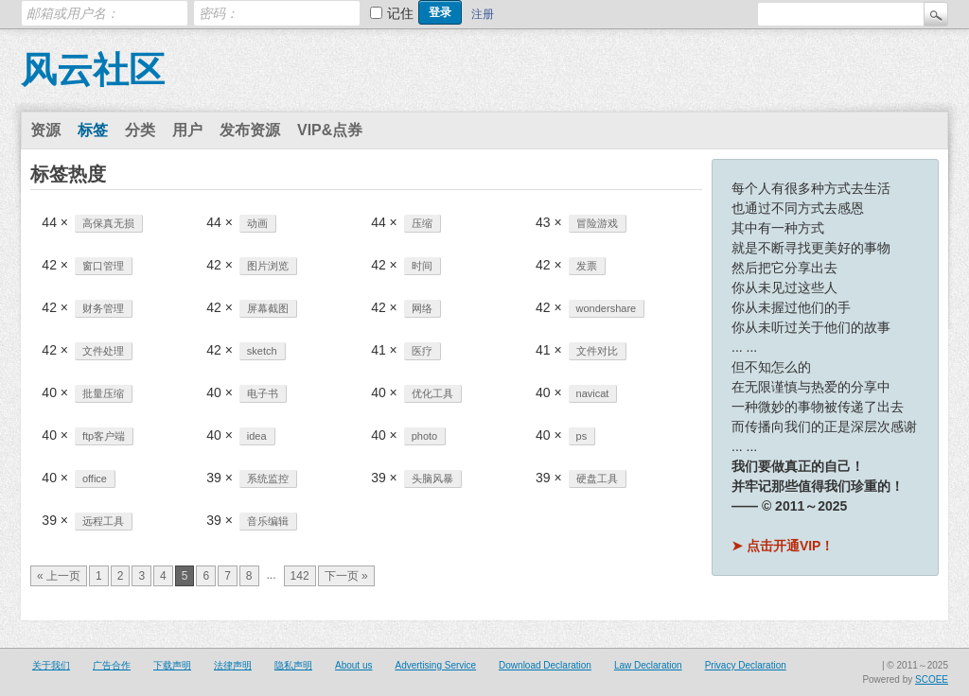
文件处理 (103, 351)
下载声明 (172, 665)
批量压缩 (103, 393)
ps (582, 436)
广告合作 (112, 665)
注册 (482, 14)
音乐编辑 (268, 521)
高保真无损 (108, 223)
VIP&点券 (329, 130)
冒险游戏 (597, 223)
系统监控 (268, 478)
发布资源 (250, 130)
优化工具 (432, 393)
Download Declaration (545, 665)
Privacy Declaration (745, 665)
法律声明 (233, 665)
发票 (586, 265)
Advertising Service (435, 665)
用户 (187, 130)
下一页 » (346, 576)
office (94, 478)
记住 (400, 13)
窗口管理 (103, 265)
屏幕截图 (268, 308)
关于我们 (51, 665)
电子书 (262, 393)
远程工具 (103, 521)
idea (257, 436)
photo (425, 436)
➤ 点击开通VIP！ (782, 545)
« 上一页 (58, 576)
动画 (257, 223)
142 (300, 576)
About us (353, 665)
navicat (592, 393)
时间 (422, 265)
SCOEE (931, 679)
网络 (422, 308)
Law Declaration (648, 665)
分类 (140, 130)
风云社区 (93, 70)
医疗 (422, 351)
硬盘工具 (597, 478)
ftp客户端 (103, 436)
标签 (93, 130)
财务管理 (103, 308)
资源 (45, 130)
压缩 (422, 223)
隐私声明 (293, 665)
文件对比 (597, 351)
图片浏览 (268, 265)
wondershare (606, 308)
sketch (262, 351)
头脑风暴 (432, 478)
